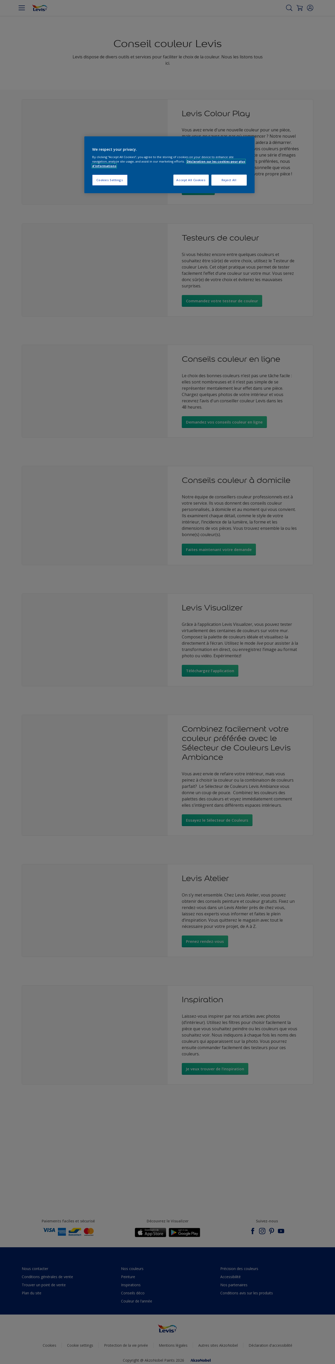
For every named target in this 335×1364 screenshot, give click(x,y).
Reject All (229, 180)
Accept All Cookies (190, 180)
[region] (169, 164)
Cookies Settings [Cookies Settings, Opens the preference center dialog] (109, 180)
